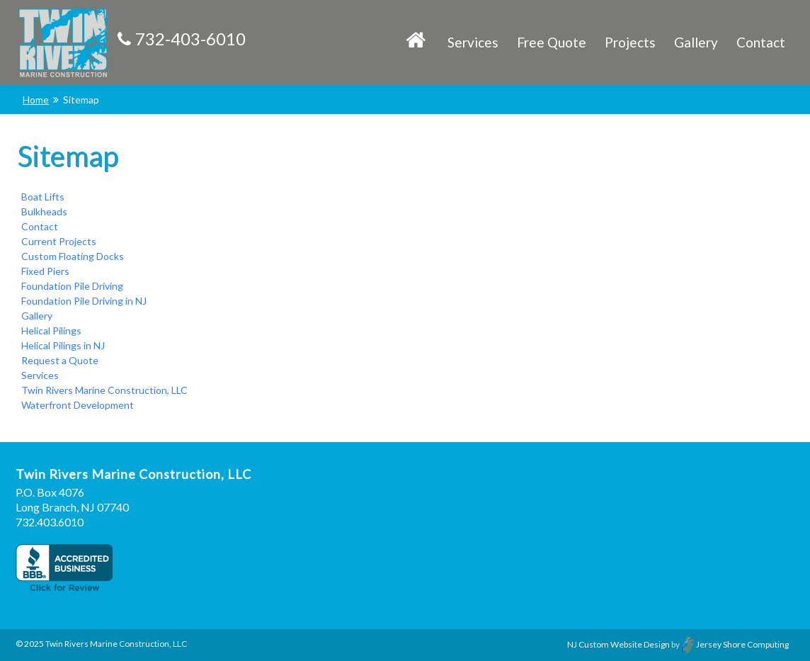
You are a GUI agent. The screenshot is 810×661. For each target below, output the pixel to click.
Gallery (696, 42)
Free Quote (551, 42)
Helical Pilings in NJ (63, 345)
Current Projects (58, 241)
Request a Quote (59, 360)
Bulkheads (44, 211)
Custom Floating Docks (72, 256)
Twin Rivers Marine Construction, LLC (104, 390)
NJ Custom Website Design (618, 644)
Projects (630, 42)
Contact (760, 42)
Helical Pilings (51, 330)
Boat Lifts (42, 197)
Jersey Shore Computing (735, 644)
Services (472, 42)
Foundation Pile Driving (72, 286)
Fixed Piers (45, 271)
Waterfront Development (77, 405)
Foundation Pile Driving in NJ (84, 301)
